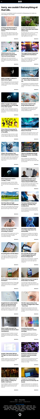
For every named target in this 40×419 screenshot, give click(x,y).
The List (24, 409)
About (16, 399)
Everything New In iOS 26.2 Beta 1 (9, 253)
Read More (16, 38)
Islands (23, 407)
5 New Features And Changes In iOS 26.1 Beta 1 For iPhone (29, 279)
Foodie (18, 405)
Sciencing (28, 408)
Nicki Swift (12, 408)
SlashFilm (32, 408)
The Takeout (29, 409)
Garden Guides (29, 405)
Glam (34, 405)
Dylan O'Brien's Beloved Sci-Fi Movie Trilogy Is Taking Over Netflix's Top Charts (9, 380)
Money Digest (6, 408)
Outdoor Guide (17, 408)
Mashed (34, 407)
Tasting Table (13, 409)
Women (17, 410)
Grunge (4, 407)
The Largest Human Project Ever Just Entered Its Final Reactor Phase (29, 54)
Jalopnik (27, 407)
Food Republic (23, 405)
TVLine (33, 409)
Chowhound (6, 405)
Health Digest (9, 407)
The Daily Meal (19, 409)
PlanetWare (23, 408)
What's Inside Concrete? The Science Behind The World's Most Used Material (9, 330)
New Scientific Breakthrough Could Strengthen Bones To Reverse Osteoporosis (28, 255)
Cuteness (11, 405)
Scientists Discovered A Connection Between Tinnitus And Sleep (29, 330)
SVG (9, 409)
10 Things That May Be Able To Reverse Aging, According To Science (9, 29)
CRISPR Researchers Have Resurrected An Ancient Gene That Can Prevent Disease (9, 54)
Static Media (15, 401)
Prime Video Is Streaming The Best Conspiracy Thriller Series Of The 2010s (9, 130)
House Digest (15, 407)
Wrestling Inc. (21, 410)
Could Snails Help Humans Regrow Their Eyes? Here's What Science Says (29, 29)
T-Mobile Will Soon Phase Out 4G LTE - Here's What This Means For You (29, 80)
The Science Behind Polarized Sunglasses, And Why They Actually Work (29, 204)
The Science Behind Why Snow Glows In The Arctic (29, 129)
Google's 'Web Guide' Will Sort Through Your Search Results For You (9, 355)
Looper (31, 407)
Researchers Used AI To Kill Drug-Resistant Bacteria (28, 104)
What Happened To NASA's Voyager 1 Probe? (8, 179)
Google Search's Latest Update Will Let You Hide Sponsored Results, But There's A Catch (9, 304)
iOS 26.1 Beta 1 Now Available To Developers (9, 279)
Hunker (19, 407)
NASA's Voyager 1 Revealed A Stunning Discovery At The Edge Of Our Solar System (9, 105)
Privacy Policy (22, 399)
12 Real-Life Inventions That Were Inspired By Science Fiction (9, 154)
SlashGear (6, 409)
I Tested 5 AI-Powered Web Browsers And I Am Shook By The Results (29, 380)
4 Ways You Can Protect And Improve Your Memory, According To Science (8, 230)
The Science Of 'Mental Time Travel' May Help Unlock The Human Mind (28, 230)
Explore (15, 405)
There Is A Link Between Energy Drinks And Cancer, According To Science (29, 155)
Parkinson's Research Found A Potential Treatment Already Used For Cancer (29, 355)
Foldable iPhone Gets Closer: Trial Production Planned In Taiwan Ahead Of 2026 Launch (29, 180)
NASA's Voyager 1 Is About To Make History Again (9, 79)
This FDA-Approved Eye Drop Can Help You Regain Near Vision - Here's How (30, 304)
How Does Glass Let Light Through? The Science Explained (9, 203)
